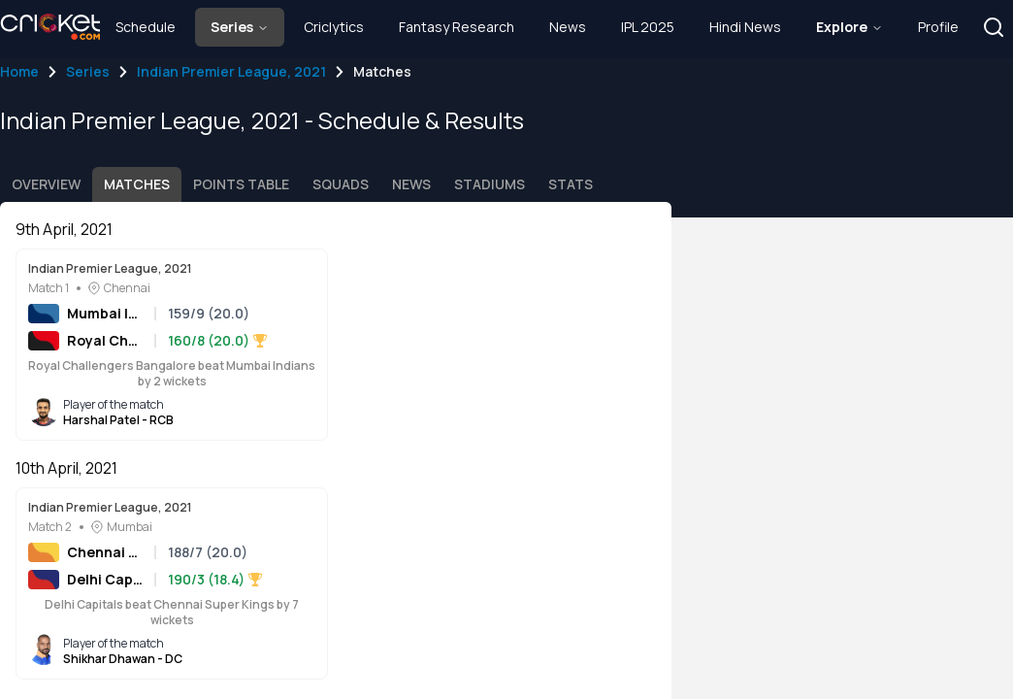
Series (88, 71)
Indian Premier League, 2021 (231, 71)
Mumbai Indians (105, 313)
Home (19, 71)
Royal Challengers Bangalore (105, 340)
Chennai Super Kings (105, 552)
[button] (993, 27)
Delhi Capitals (105, 579)
